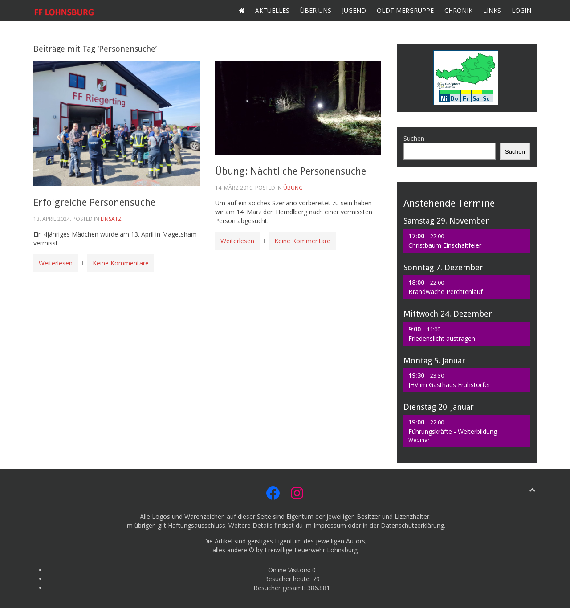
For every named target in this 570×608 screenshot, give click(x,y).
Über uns (315, 10)
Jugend (354, 10)
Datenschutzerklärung (412, 525)
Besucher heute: (288, 579)
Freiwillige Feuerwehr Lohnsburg (311, 550)
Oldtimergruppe (405, 10)
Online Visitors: (290, 570)
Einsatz (111, 219)
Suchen (413, 138)
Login (521, 10)
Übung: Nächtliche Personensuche (290, 171)
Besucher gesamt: (280, 588)
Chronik (458, 10)
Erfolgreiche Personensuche (94, 202)
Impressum (330, 525)
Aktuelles (272, 10)
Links (492, 10)
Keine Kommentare (121, 263)
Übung (293, 188)
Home (241, 11)
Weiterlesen (56, 263)
